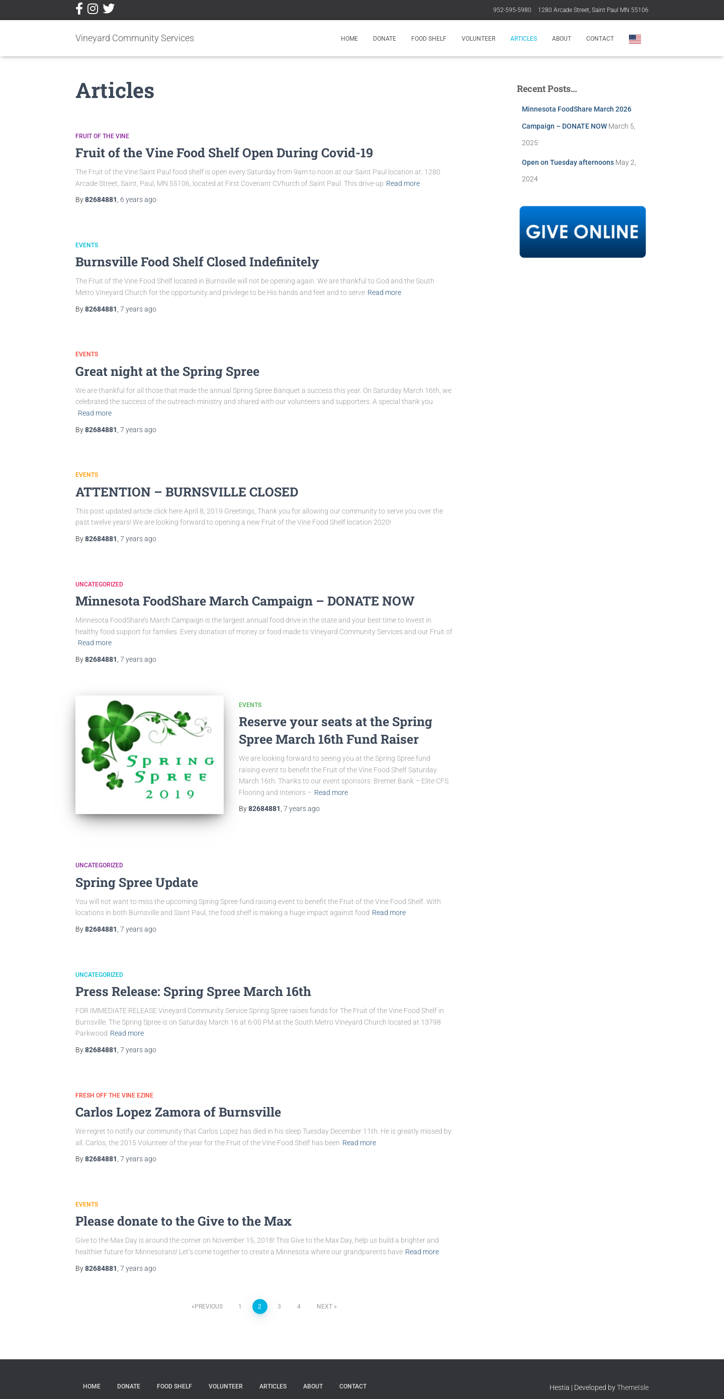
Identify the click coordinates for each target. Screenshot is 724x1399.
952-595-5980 (512, 10)
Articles (523, 38)
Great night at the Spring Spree (167, 371)
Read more (403, 183)
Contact (600, 38)
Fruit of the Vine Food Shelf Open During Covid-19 (224, 152)
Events (86, 245)
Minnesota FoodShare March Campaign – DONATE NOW (245, 600)
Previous (209, 1295)
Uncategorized (99, 584)
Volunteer (478, 38)
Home (349, 38)
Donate (384, 38)
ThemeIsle (633, 1376)
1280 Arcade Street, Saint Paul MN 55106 (593, 10)
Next (324, 1295)
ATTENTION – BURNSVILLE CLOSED (186, 491)
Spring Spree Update (136, 871)
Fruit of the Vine (102, 136)
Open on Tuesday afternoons (568, 162)
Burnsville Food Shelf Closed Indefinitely (197, 261)
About (561, 38)
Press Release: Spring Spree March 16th (193, 980)
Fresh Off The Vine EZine (114, 1083)
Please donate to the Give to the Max (183, 1210)
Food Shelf (428, 38)
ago (138, 199)
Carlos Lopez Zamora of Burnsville (178, 1100)
